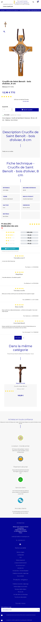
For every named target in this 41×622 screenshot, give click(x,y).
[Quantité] (7, 109)
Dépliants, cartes (8, 4)
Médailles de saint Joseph (22, 4)
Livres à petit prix (8, 6)
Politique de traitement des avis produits (10, 251)
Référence (5, 86)
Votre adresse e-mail (6, 607)
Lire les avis (26, 101)
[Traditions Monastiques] (21, 2)
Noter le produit (10, 249)
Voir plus (18, 337)
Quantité (5, 106)
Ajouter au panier (26, 110)
